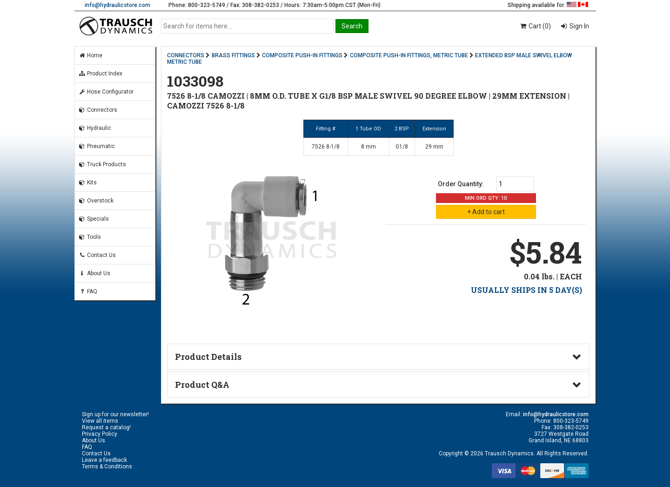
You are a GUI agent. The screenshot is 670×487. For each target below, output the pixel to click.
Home (90, 55)
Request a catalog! (106, 427)
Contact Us (97, 255)
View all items (100, 421)
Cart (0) (535, 26)
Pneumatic (97, 146)
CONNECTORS (185, 55)
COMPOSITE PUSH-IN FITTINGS (302, 55)
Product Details (208, 356)
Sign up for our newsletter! (115, 414)
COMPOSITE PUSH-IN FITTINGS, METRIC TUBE (409, 55)
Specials (94, 219)
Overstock (96, 200)
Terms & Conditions (107, 466)
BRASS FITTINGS (233, 55)
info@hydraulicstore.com (117, 5)
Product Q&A (202, 384)
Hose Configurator (106, 91)
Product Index (100, 73)
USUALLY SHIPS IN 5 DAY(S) (526, 290)
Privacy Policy (99, 434)
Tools (90, 237)
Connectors (98, 110)
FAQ (88, 291)
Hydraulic (95, 128)
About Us (94, 273)
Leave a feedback (104, 460)
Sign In (578, 26)
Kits (88, 182)
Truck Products (102, 164)
